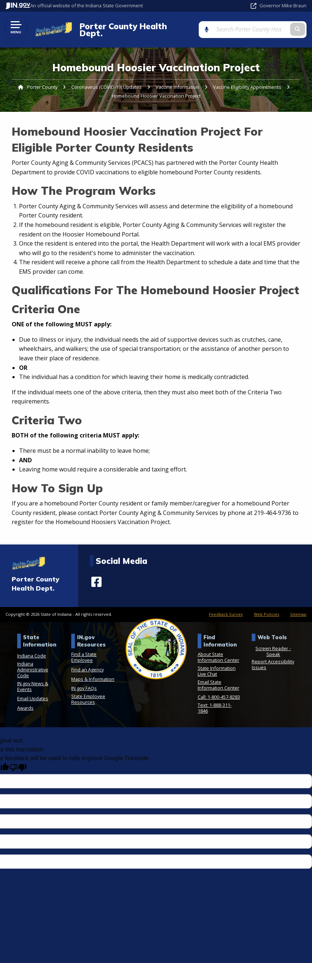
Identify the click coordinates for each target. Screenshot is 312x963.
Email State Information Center (218, 678)
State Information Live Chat (217, 664)
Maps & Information (92, 672)
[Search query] (263, 26)
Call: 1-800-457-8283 (219, 691)
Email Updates (32, 692)
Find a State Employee (83, 651)
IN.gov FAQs (84, 682)
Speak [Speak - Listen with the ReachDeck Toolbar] (273, 648)
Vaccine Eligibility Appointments (247, 80)
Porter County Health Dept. (132, 26)
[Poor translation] (18, 761)
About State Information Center (218, 651)
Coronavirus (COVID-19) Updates (106, 80)
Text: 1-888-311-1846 (215, 701)
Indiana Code (31, 649)
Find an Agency (87, 663)
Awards (25, 701)
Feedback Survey (226, 608)
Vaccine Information (177, 80)
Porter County (42, 80)
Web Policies (266, 608)
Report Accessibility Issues (273, 658)
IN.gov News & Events (32, 680)
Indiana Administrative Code (32, 663)
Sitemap (298, 608)
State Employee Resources (88, 692)
